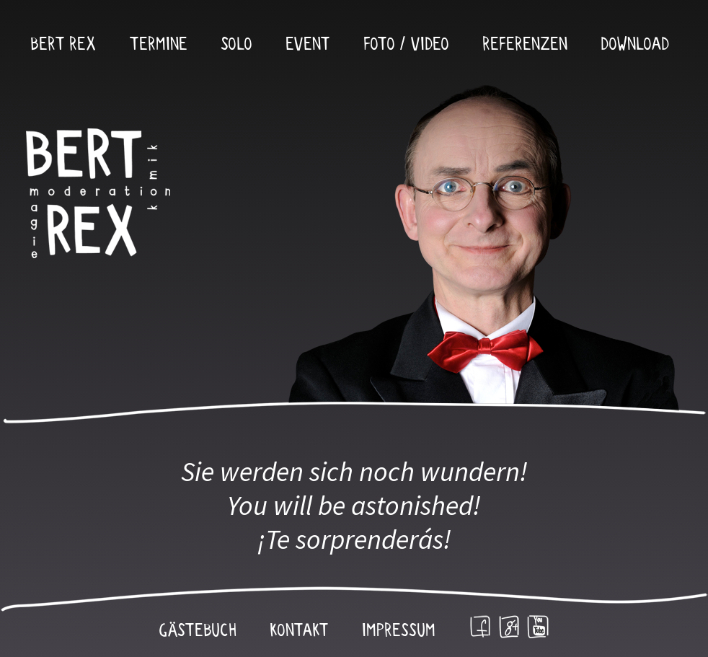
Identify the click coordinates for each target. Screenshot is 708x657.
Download (635, 44)
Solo (236, 44)
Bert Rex (63, 44)
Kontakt (299, 631)
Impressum (398, 631)
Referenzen (524, 44)
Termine (158, 44)
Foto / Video (406, 44)
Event (308, 44)
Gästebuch (197, 631)
